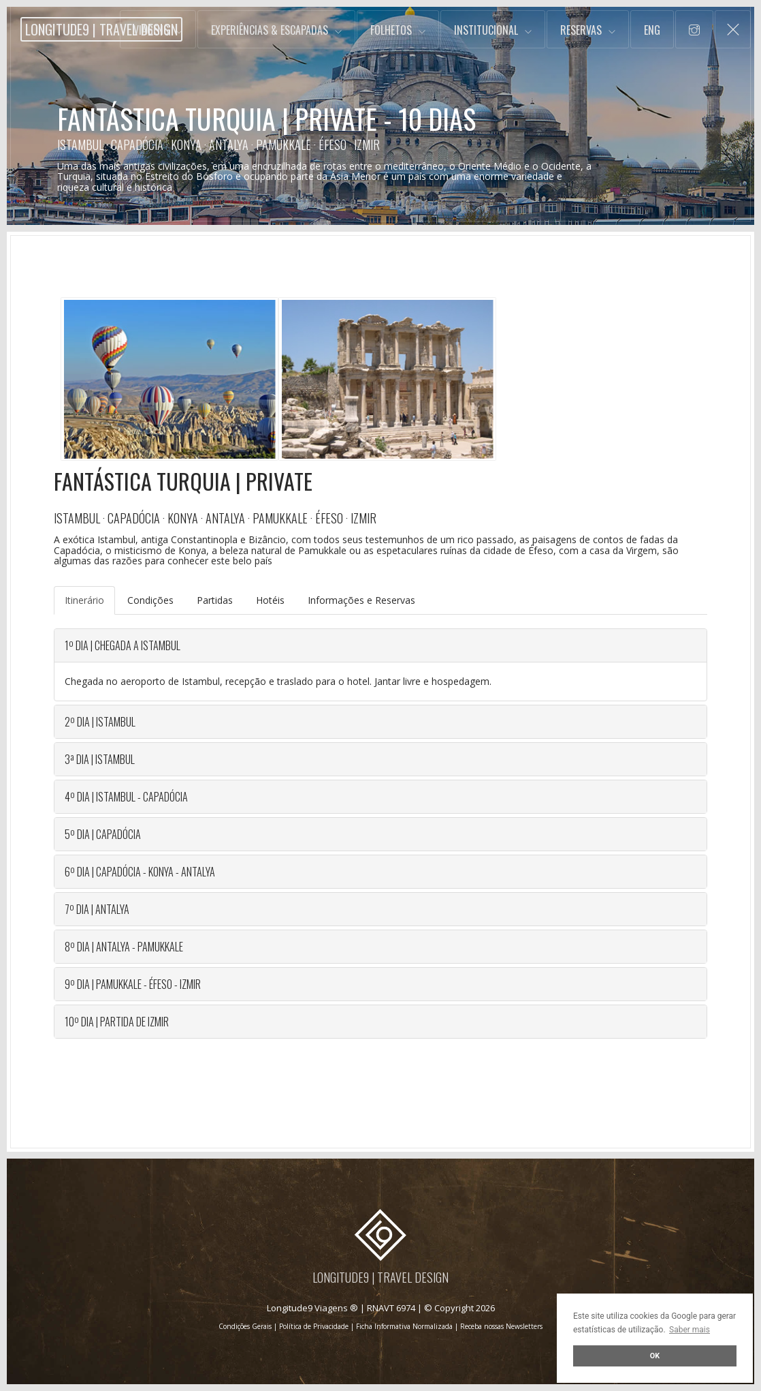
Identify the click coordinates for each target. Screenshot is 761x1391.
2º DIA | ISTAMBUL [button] (100, 722)
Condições (150, 600)
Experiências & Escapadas (269, 30)
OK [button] (655, 1355)
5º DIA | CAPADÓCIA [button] (103, 834)
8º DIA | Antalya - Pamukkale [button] (124, 946)
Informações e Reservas (361, 600)
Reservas (581, 30)
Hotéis (270, 600)
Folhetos (391, 30)
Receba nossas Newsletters (501, 1326)
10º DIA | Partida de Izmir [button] (117, 1021)
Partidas (215, 600)
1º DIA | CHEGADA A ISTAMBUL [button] (122, 645)
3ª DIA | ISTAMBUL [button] (100, 759)
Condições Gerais (245, 1326)
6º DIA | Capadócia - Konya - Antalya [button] (140, 871)
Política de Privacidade (314, 1326)
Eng (652, 30)
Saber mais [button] (689, 1329)
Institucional (486, 30)
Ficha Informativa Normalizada (404, 1326)
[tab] (380, 645)
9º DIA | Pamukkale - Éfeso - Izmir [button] (133, 984)
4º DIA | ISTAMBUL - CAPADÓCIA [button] (126, 797)
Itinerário (84, 600)
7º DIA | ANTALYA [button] (97, 909)
